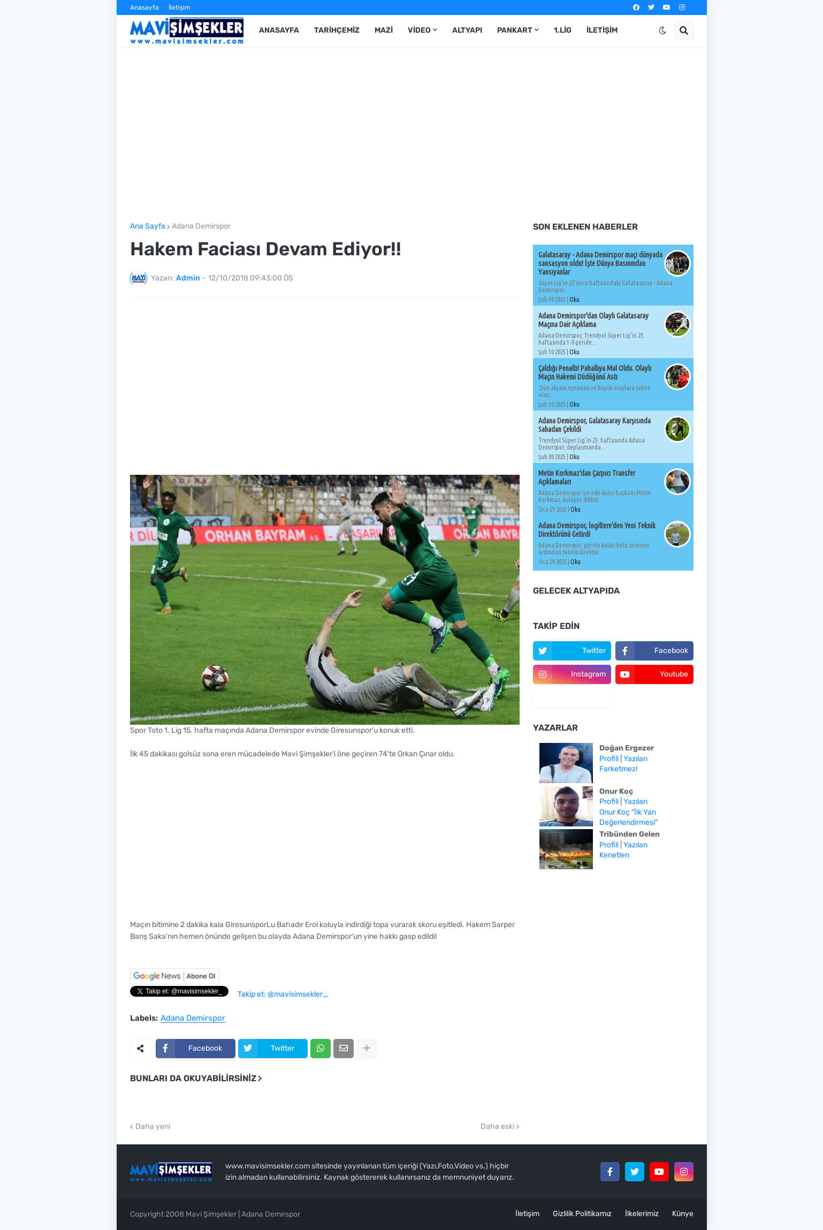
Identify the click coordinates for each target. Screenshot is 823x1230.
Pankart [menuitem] (514, 30)
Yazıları (635, 758)
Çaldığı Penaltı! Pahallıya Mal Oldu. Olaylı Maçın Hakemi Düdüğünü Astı (594, 372)
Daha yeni (152, 1126)
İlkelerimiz (642, 1213)
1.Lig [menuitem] (562, 30)
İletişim (179, 7)
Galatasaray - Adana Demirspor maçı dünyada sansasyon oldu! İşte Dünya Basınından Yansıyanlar (600, 263)
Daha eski (497, 1126)
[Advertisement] (412, 134)
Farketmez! (618, 768)
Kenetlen (614, 855)
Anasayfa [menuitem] (279, 30)
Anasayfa (144, 7)
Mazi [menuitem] (384, 30)
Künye (683, 1213)
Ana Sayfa (147, 226)
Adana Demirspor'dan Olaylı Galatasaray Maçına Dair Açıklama (593, 320)
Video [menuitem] (419, 30)
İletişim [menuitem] (602, 30)
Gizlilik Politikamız (582, 1213)
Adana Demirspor (201, 226)
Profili (609, 758)
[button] (662, 30)
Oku (574, 299)
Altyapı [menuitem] (467, 30)
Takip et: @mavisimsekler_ (283, 994)
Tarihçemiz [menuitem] (337, 30)
